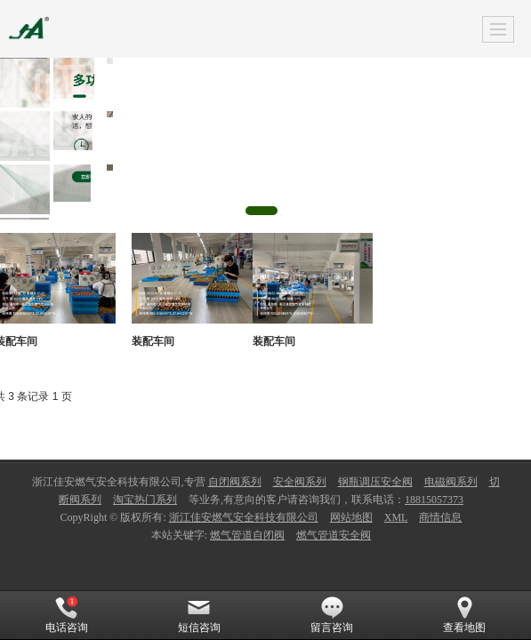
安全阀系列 (299, 482)
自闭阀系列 (234, 482)
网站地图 (351, 517)
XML (396, 517)
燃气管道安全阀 (333, 535)
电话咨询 (66, 615)
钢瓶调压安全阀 (375, 482)
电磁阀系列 (451, 482)
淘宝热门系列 (145, 499)
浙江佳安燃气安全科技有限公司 (243, 517)
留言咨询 (331, 615)
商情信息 (440, 517)
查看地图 (464, 615)
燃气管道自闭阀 (247, 535)
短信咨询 (199, 615)
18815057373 (434, 499)
